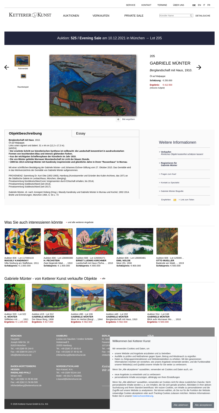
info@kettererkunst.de (21, 355)
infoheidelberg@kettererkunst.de (26, 385)
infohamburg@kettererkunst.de (70, 355)
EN (199, 5)
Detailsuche (202, 15)
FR (208, 5)
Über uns (178, 5)
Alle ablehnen (181, 405)
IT (204, 5)
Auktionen (71, 15)
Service (130, 5)
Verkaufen (101, 15)
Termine (162, 5)
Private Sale (133, 15)
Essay (80, 133)
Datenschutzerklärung (142, 396)
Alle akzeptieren (203, 405)
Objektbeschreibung (25, 133)
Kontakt (146, 5)
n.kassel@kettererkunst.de (69, 379)
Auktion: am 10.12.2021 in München (101, 38)
